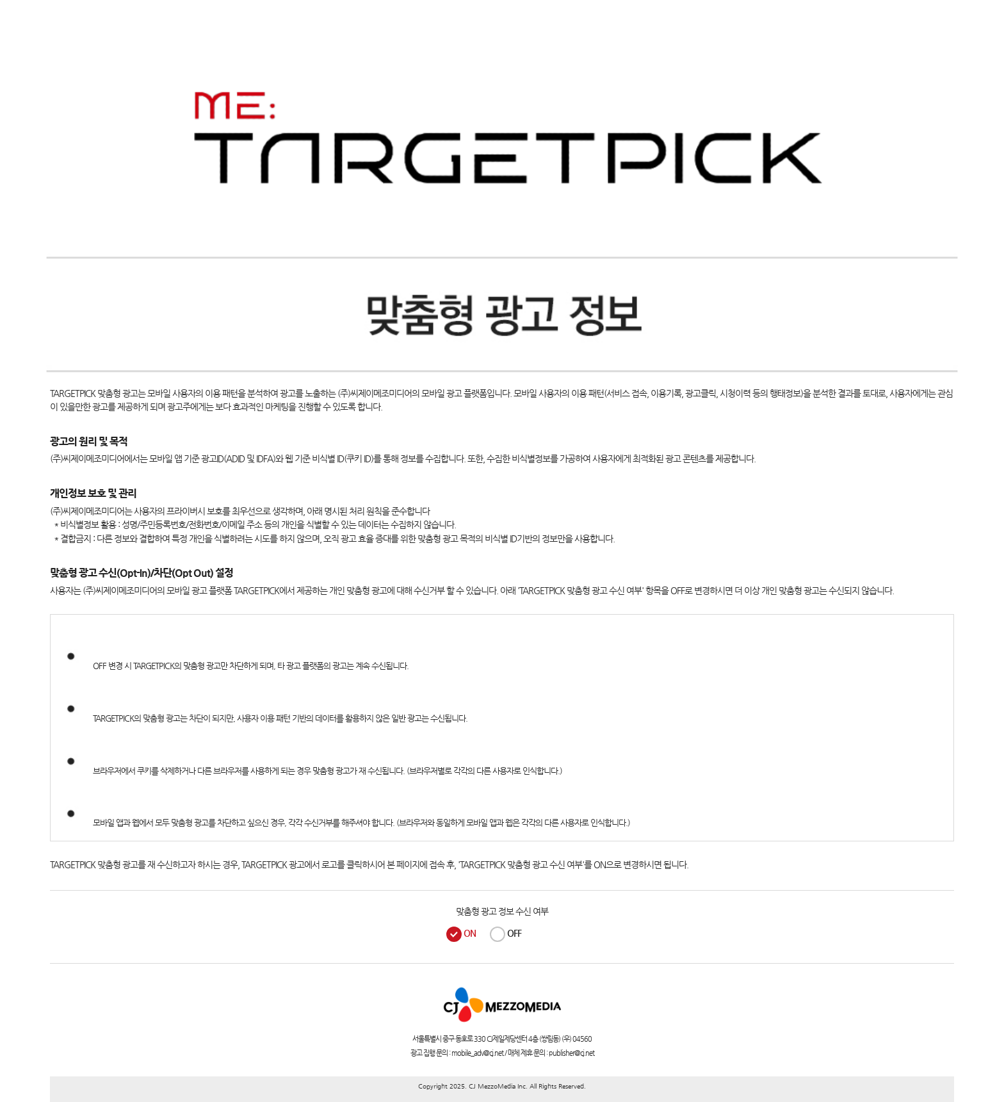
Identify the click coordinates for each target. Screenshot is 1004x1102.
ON (470, 933)
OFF (514, 933)
